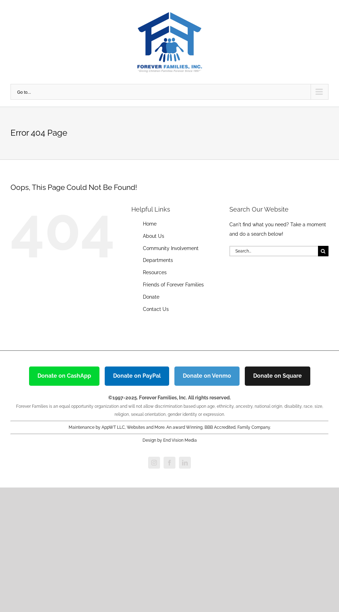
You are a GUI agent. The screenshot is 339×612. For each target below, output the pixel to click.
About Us (153, 236)
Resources (155, 272)
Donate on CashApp (64, 375)
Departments (158, 260)
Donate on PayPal (137, 375)
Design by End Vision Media (170, 440)
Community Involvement (171, 248)
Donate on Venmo (207, 375)
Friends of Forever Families (173, 284)
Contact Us (156, 309)
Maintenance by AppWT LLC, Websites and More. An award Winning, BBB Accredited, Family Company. (170, 427)
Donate (151, 297)
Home (150, 224)
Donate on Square (277, 375)
